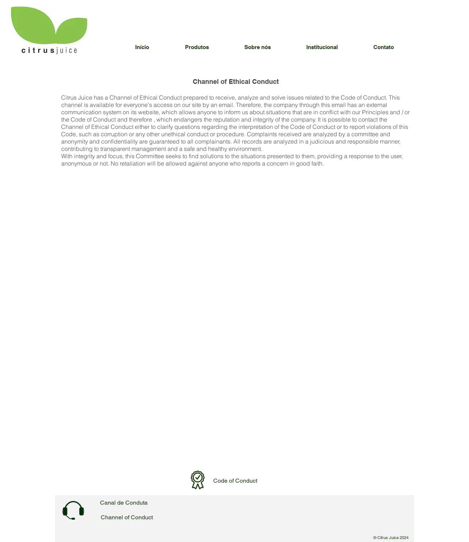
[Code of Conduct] (235, 481)
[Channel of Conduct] (127, 517)
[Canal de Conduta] (124, 502)
